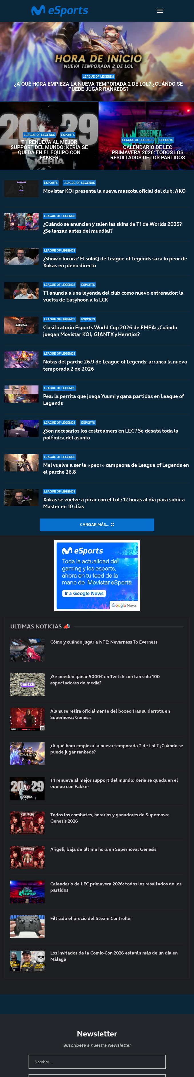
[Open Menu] (160, 11)
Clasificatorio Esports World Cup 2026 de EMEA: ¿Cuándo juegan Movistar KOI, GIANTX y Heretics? (110, 331)
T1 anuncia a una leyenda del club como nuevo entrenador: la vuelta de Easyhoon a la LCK (113, 296)
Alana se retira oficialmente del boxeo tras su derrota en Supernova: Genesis (110, 714)
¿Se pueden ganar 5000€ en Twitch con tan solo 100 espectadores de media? (105, 679)
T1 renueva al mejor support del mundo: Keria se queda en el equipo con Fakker (49, 150)
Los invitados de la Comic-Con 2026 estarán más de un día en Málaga (114, 956)
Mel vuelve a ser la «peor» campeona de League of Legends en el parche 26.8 (116, 468)
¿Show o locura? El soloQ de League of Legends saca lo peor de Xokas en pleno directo (115, 262)
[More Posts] (97, 525)
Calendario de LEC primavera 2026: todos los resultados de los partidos (147, 152)
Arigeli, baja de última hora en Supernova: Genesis (103, 849)
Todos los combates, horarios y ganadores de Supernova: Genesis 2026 (109, 817)
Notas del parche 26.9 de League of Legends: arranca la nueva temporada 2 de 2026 (115, 365)
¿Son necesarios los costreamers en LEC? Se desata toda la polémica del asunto (110, 434)
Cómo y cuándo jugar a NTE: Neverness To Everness (103, 642)
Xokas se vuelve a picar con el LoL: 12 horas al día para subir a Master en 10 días (114, 503)
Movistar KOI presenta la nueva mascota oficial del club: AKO (114, 190)
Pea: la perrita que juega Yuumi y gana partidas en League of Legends (113, 400)
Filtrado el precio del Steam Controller (91, 918)
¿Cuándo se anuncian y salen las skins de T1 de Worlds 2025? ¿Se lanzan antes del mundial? (112, 227)
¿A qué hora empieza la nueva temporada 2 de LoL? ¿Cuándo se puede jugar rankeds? (98, 86)
